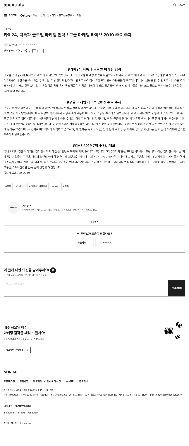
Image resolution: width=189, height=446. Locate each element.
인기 (42, 15)
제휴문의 (37, 381)
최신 (35, 15)
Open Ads (14, 5)
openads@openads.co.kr (169, 395)
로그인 (182, 5)
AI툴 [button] (79, 15)
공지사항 (24, 381)
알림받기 (94, 221)
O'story (25, 15)
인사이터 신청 (54, 381)
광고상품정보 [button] (65, 15)
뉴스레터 (70, 381)
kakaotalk (33, 412)
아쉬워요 (107, 242)
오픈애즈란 (9, 381)
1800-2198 (141, 395)
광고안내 (83, 381)
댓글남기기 (177, 288)
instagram (9, 412)
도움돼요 (82, 242)
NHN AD (11, 372)
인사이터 (51, 15)
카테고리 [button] (10, 15)
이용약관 (8, 406)
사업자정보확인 (41, 395)
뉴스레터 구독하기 (17, 349)
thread (21, 412)
